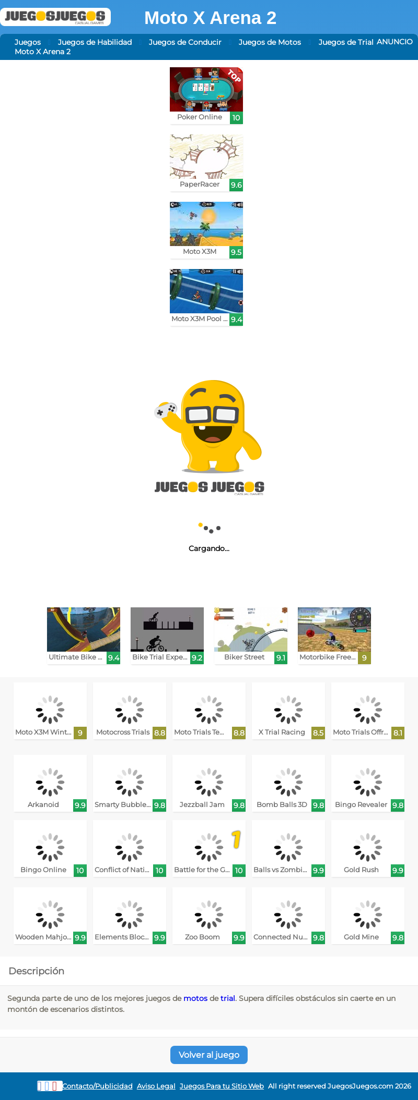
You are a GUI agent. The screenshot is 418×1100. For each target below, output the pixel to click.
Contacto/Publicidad (97, 1086)
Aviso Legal (156, 1086)
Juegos (28, 42)
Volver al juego (209, 1055)
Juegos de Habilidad (95, 42)
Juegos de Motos (270, 42)
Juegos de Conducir (185, 42)
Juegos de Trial (346, 42)
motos (195, 998)
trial (227, 998)
